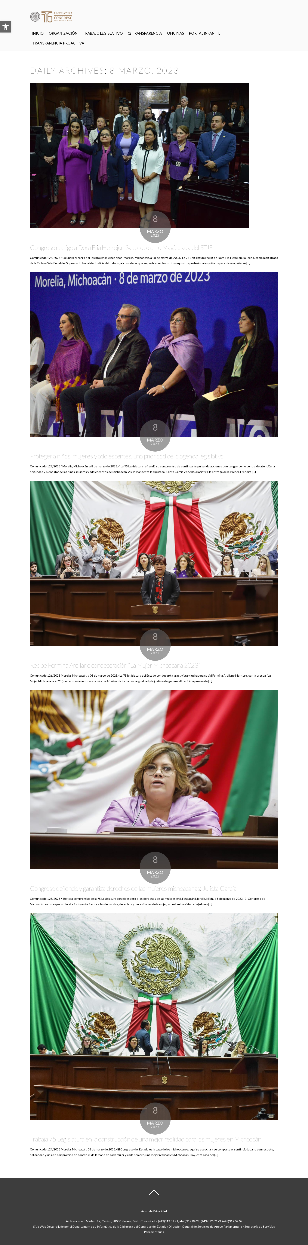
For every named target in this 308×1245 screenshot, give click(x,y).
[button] (5, 27)
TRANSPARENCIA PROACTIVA (58, 43)
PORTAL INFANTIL (204, 33)
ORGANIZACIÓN (63, 33)
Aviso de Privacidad (154, 1211)
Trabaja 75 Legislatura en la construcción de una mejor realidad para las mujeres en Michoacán (145, 1139)
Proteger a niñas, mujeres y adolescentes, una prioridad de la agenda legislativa (127, 456)
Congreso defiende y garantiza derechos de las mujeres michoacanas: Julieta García (133, 888)
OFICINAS (175, 33)
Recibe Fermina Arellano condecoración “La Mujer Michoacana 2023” (115, 665)
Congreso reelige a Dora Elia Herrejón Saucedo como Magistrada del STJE (121, 247)
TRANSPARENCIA (145, 33)
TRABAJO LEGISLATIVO (103, 33)
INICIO (38, 33)
